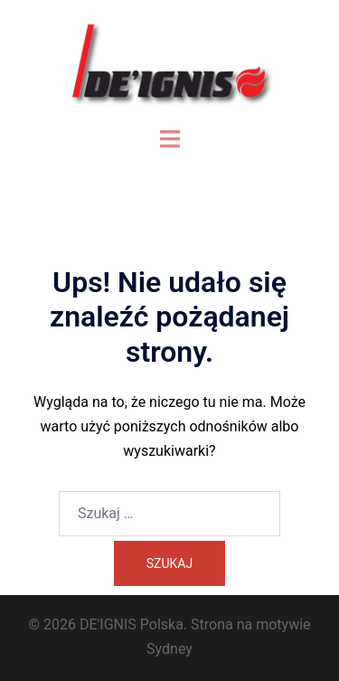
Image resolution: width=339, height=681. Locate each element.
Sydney (169, 648)
